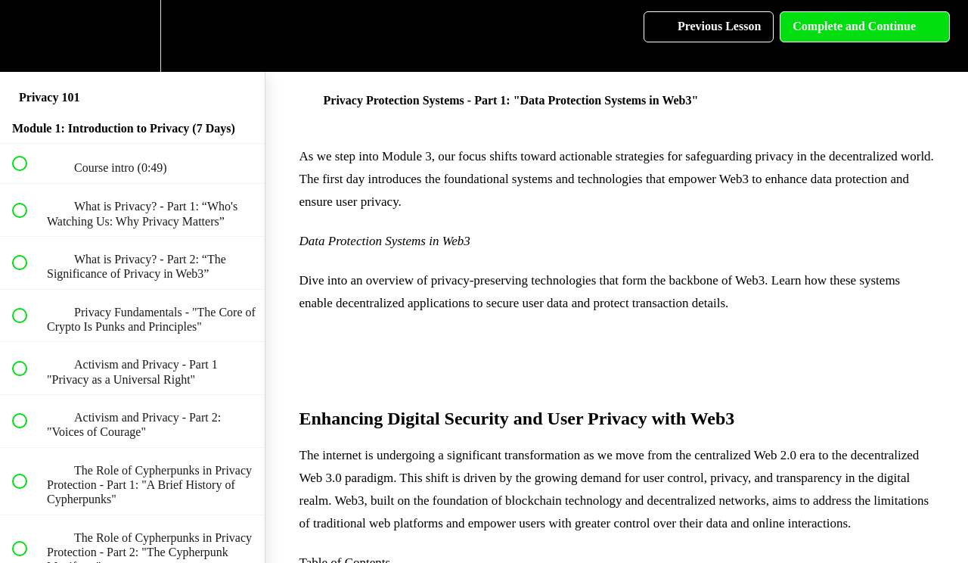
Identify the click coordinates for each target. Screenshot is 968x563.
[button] (28, 36)
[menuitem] (132, 36)
